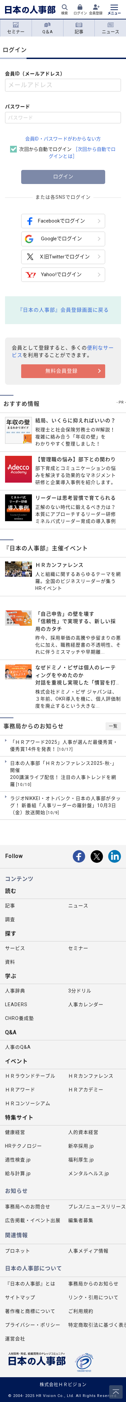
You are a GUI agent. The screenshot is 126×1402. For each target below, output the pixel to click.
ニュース (110, 28)
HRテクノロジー (23, 1146)
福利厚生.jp (81, 1159)
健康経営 (15, 1132)
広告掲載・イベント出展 (32, 1220)
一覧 (113, 726)
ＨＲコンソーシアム (27, 1103)
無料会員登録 (61, 371)
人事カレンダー (85, 1004)
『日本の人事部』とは (30, 1283)
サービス (15, 948)
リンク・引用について (93, 1297)
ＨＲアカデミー (85, 1089)
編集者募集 (80, 1220)
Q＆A (47, 28)
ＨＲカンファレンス (91, 1076)
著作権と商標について (30, 1311)
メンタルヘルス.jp (88, 1173)
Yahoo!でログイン (53, 275)
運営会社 (15, 1338)
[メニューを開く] (114, 10)
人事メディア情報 (88, 1251)
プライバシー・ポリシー (32, 1325)
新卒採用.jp (81, 1146)
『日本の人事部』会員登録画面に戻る (63, 310)
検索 (64, 13)
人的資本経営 (83, 1132)
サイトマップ (20, 1297)
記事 (79, 28)
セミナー (16, 28)
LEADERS (16, 1004)
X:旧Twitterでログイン (57, 257)
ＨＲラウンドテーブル (30, 1076)
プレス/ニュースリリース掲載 (97, 1206)
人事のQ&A (18, 1047)
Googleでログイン (53, 239)
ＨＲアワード (20, 1089)
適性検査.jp (18, 1159)
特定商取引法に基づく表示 (97, 1325)
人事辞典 (15, 990)
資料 (10, 962)
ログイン (80, 13)
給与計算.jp (18, 1173)
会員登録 (95, 13)
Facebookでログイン (55, 221)
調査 (10, 919)
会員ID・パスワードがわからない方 (63, 138)
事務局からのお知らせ (93, 1283)
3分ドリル (79, 990)
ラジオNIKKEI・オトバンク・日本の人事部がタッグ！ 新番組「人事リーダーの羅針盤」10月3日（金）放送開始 (65, 806)
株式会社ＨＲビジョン (63, 1384)
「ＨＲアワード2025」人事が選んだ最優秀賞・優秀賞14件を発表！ (64, 745)
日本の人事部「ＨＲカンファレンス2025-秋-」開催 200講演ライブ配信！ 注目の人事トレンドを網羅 (63, 774)
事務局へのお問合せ (27, 1206)
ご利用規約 (80, 1311)
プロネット (17, 1251)
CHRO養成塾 (19, 1018)
